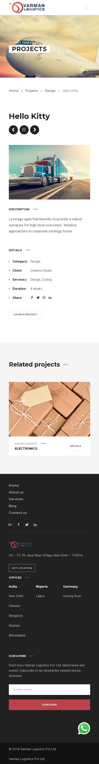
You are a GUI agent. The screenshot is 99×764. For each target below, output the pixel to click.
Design (50, 91)
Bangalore (16, 616)
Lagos (40, 596)
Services (16, 499)
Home (13, 91)
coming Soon (72, 596)
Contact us (18, 513)
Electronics (26, 448)
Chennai (14, 606)
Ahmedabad (17, 635)
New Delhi (16, 596)
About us (16, 492)
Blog (12, 506)
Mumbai (14, 625)
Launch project (25, 314)
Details (75, 446)
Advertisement (26, 443)
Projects (31, 91)
